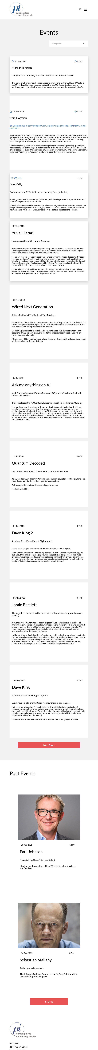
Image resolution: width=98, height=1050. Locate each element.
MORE (49, 1001)
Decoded (20, 478)
